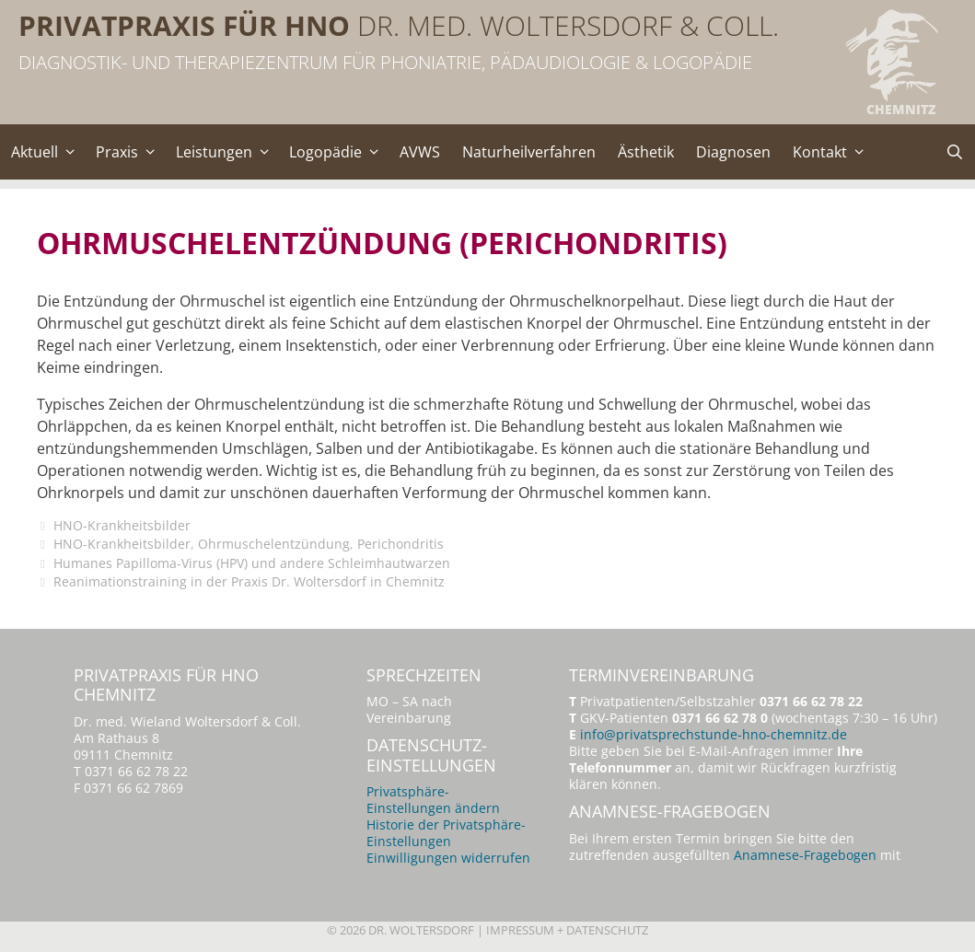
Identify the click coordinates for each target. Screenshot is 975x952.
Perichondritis (400, 543)
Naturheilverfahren (529, 152)
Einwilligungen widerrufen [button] (448, 857)
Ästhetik (646, 152)
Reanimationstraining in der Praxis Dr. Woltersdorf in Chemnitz (249, 581)
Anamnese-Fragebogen (805, 855)
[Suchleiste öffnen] (954, 152)
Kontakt (833, 152)
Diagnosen (733, 152)
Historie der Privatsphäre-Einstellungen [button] (446, 833)
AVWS (420, 152)
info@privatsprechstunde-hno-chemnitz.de (713, 734)
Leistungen (227, 152)
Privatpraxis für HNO (184, 25)
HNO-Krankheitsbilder (122, 525)
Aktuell (48, 152)
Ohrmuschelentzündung (274, 543)
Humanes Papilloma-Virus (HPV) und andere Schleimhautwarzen (251, 563)
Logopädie (339, 152)
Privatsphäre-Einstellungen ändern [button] (433, 800)
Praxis (130, 152)
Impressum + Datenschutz (567, 930)
